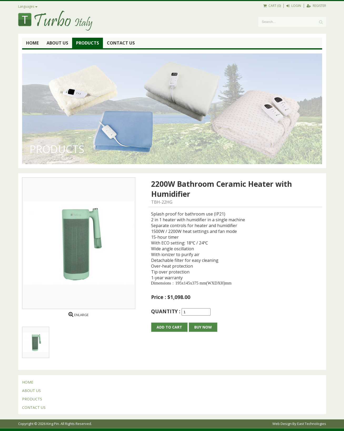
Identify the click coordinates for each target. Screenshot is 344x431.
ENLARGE (78, 314)
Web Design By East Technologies (299, 423)
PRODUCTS (87, 43)
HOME (32, 43)
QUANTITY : (166, 311)
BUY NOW (203, 327)
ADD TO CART (169, 327)
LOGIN (293, 5)
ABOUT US (57, 43)
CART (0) (272, 5)
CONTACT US (121, 43)
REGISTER (316, 5)
